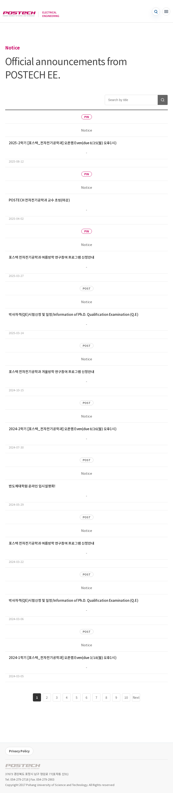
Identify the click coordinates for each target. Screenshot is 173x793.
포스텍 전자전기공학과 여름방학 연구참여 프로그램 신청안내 (51, 257)
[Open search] (156, 11)
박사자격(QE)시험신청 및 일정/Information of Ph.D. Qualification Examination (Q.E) (73, 314)
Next (136, 697)
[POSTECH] (19, 11)
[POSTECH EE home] (22, 766)
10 (126, 697)
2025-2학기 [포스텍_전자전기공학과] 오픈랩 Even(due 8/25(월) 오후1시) (62, 142)
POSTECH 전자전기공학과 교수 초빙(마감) (39, 200)
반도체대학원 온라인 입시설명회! (32, 486)
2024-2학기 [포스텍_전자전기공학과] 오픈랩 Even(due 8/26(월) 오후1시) (62, 428)
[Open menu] (166, 11)
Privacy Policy (19, 751)
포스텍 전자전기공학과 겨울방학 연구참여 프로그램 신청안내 (51, 371)
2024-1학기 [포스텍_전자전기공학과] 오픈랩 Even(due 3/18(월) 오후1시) (62, 657)
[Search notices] (163, 100)
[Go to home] (48, 11)
